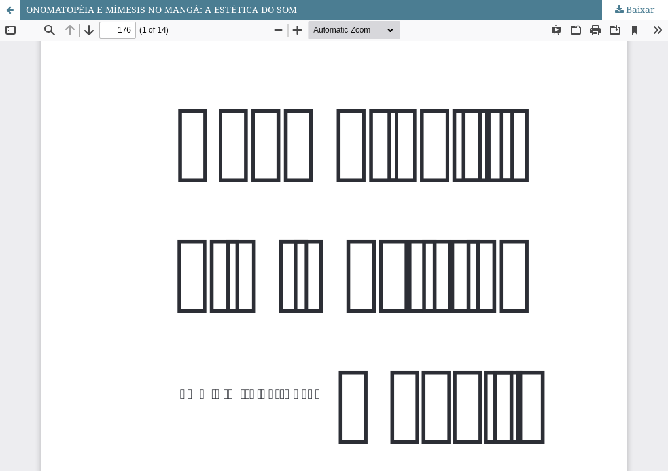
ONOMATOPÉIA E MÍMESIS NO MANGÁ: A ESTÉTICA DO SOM (161, 9)
